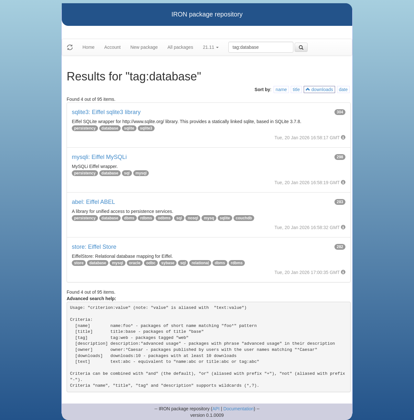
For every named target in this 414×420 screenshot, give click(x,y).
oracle (134, 263)
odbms (164, 218)
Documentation (238, 408)
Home (88, 47)
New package (144, 47)
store (78, 263)
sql (127, 173)
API (216, 408)
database (110, 128)
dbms (129, 218)
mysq (209, 218)
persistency (85, 128)
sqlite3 (146, 128)
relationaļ (200, 263)
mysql (141, 173)
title (296, 89)
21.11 (211, 47)
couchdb (244, 218)
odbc (151, 263)
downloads (319, 89)
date (343, 89)
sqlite (129, 128)
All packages (180, 47)
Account (112, 47)
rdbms (146, 218)
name (281, 89)
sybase (168, 263)
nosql (193, 218)
